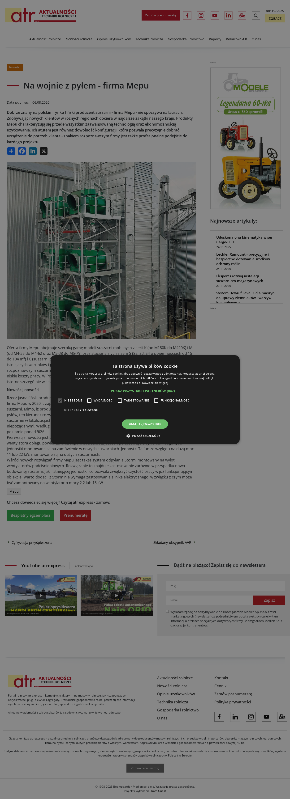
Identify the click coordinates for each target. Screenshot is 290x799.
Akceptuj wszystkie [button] (145, 424)
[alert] (145, 399)
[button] (145, 391)
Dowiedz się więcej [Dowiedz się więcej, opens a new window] (155, 383)
